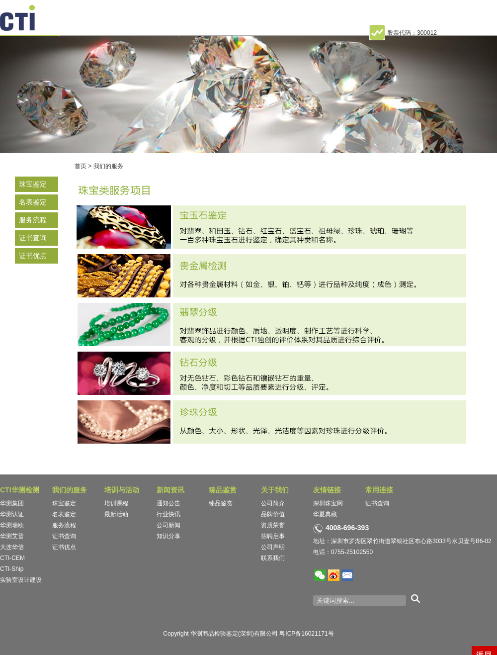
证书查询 (33, 238)
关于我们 (275, 490)
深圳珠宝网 (328, 503)
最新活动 (116, 514)
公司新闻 (168, 525)
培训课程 (116, 503)
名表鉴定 (33, 202)
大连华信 (12, 547)
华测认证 (12, 514)
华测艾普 (12, 536)
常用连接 (379, 490)
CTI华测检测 (19, 490)
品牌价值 (273, 514)
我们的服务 (108, 166)
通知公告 (168, 503)
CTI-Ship (11, 568)
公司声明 (273, 547)
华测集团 (12, 503)
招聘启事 (273, 536)
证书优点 (33, 256)
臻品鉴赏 (223, 490)
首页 (80, 166)
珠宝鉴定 (33, 184)
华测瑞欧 (12, 525)
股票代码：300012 (403, 32)
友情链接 (327, 490)
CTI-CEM (12, 558)
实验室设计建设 (21, 579)
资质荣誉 (273, 525)
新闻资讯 (170, 490)
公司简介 (273, 503)
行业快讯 (168, 514)
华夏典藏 (325, 514)
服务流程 (33, 220)
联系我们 (273, 558)
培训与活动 (121, 490)
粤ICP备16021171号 (306, 633)
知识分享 (168, 536)
